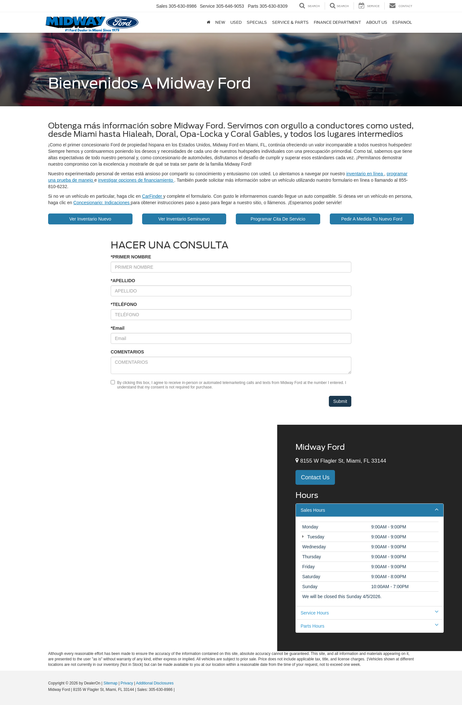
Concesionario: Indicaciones (102, 202)
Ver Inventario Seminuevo (184, 219)
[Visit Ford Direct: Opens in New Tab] (177, 689)
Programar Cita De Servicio (278, 219)
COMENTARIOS (127, 351)
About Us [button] (330, 22)
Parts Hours (370, 626)
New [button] (174, 22)
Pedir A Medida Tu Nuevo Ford (371, 219)
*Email (117, 328)
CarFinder (152, 196)
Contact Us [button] (315, 477)
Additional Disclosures (155, 683)
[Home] (162, 22)
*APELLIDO (123, 280)
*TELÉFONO (124, 304)
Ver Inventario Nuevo (90, 219)
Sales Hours (370, 510)
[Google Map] (138, 538)
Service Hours (370, 612)
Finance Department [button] (290, 22)
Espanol (355, 22)
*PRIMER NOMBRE (131, 256)
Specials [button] (210, 22)
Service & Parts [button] (244, 22)
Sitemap (110, 683)
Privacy (127, 683)
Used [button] (189, 22)
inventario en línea (365, 173)
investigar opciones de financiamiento (136, 180)
